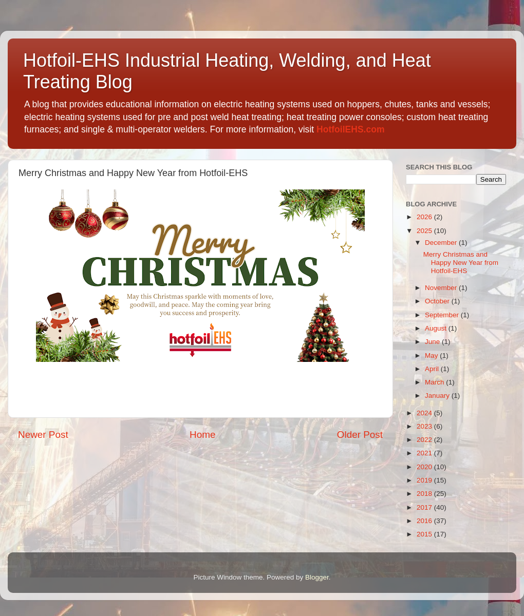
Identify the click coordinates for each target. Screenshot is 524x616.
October (438, 301)
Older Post (360, 434)
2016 (425, 521)
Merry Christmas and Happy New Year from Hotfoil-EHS (460, 263)
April (433, 369)
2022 (425, 440)
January (438, 395)
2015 (425, 534)
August (436, 328)
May (432, 355)
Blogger (317, 577)
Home (202, 434)
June (433, 341)
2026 (425, 217)
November (442, 288)
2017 (425, 507)
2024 (425, 413)
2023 (425, 426)
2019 (425, 480)
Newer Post (43, 434)
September (443, 315)
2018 (425, 493)
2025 (425, 231)
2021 (425, 453)
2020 (425, 467)
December (442, 242)
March (435, 382)
